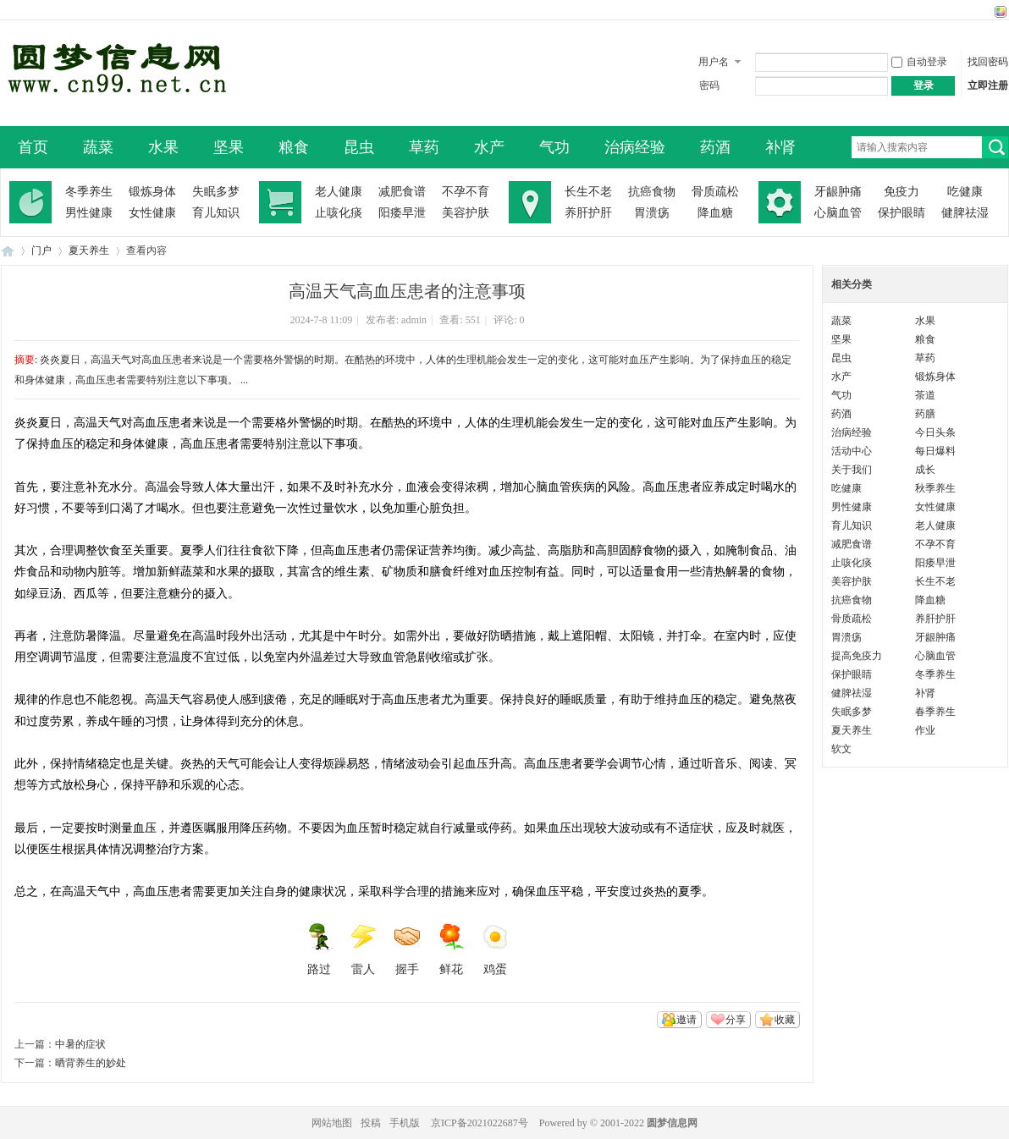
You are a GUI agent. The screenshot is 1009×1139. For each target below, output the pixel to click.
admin (414, 320)
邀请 (686, 1020)
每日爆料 (935, 451)
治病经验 (634, 147)
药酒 (715, 147)
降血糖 (715, 212)
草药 (424, 147)
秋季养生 (935, 488)
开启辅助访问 (984, 11)
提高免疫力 (856, 656)
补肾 (780, 147)
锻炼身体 (152, 191)
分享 (735, 1020)
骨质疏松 (715, 191)
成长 (925, 470)
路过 (319, 949)
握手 (407, 949)
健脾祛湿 (965, 212)
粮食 (293, 147)
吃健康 (965, 191)
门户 (41, 250)
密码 (709, 85)
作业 (925, 730)
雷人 (363, 949)
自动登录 (919, 62)
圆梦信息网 (672, 1123)
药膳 (925, 414)
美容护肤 (465, 212)
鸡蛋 (495, 949)
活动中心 (851, 451)
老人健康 (338, 191)
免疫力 (901, 191)
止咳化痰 (338, 212)
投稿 (371, 1123)
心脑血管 (838, 212)
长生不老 (588, 191)
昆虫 (359, 147)
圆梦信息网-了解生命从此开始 (7, 251)
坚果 (228, 147)
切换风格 (998, 11)
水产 (489, 147)
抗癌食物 (651, 191)
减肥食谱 (402, 191)
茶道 (925, 395)
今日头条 (935, 432)
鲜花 (451, 949)
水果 (163, 147)
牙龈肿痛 (838, 191)
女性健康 (152, 212)
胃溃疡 (652, 212)
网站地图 (332, 1123)
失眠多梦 (216, 191)
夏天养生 (89, 250)
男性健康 (89, 212)
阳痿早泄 (402, 212)
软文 (841, 749)
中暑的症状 (80, 1044)
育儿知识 (216, 212)
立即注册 (988, 85)
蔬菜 (98, 147)
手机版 (404, 1123)
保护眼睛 (901, 212)
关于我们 (851, 470)
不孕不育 (465, 191)
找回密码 (988, 62)
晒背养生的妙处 (90, 1063)
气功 (554, 147)
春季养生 (935, 712)
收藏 (785, 1020)
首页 (33, 147)
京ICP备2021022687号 (479, 1123)
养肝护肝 (588, 212)
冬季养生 (89, 191)
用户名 (713, 62)
